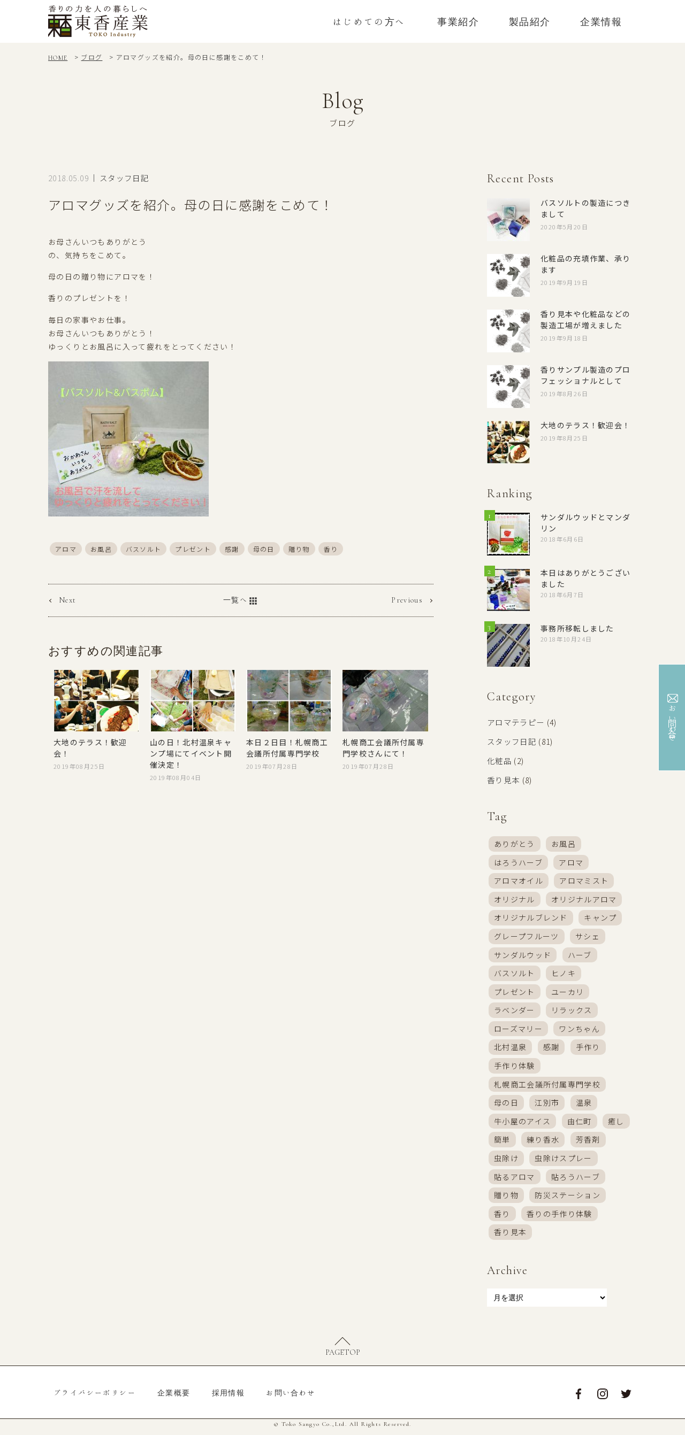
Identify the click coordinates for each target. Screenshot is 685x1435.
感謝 (232, 548)
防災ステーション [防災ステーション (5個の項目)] (568, 1199)
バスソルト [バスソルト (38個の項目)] (514, 973)
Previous (407, 600)
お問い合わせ (290, 1398)
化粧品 (499, 759)
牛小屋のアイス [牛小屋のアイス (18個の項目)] (522, 1123)
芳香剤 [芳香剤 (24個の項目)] (588, 1142)
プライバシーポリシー (95, 1398)
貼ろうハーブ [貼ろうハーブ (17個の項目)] (575, 1180)
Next (67, 600)
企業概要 (174, 1398)
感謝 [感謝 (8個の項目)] (551, 1048)
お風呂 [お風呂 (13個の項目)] (563, 841)
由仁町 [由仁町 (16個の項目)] (579, 1123)
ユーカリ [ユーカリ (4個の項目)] (567, 992)
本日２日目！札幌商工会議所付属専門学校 (287, 747)
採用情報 (228, 1398)
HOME (58, 57)
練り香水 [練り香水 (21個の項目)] (543, 1142)
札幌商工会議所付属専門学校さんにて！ (383, 747)
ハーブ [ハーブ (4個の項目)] (580, 954)
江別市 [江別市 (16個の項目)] (547, 1105)
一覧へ (240, 601)
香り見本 (503, 778)
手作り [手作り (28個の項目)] (588, 1048)
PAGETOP (342, 1358)
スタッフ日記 (124, 177)
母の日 (264, 548)
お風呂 (101, 548)
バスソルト (144, 548)
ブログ (92, 56)
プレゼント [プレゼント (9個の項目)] (514, 992)
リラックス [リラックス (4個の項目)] (571, 1011)
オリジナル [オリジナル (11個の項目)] (514, 898)
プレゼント (193, 548)
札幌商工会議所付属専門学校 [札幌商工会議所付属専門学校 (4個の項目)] (547, 1086)
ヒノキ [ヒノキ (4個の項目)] (563, 973)
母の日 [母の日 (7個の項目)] (506, 1105)
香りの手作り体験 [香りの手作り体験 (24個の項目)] (559, 1218)
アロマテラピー (516, 721)
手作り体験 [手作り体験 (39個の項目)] (514, 1067)
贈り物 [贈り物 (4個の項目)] (506, 1199)
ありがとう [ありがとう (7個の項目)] (514, 841)
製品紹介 (530, 21)
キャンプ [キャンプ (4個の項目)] (601, 917)
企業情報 (601, 21)
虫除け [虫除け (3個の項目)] (506, 1161)
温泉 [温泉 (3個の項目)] (584, 1105)
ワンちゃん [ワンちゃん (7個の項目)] (579, 1029)
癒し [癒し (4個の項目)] (616, 1123)
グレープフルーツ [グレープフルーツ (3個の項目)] (526, 935)
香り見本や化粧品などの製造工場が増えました (586, 319)
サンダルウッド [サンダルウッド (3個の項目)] (523, 954)
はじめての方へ (369, 21)
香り (332, 548)
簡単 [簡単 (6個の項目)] (502, 1142)
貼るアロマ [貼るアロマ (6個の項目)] (514, 1180)
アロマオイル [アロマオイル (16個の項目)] (518, 879)
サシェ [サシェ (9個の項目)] (588, 935)
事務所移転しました (578, 628)
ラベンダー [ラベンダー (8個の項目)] (514, 1011)
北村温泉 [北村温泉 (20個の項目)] (510, 1048)
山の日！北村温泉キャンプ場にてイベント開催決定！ (191, 752)
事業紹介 (458, 21)
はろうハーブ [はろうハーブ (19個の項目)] (518, 860)
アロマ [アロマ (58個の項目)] (571, 860)
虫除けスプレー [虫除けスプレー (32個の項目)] (564, 1161)
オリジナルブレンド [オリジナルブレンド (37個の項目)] (531, 917)
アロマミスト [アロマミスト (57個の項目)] (584, 879)
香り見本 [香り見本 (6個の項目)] (510, 1236)
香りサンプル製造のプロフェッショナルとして (586, 375)
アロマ (66, 548)
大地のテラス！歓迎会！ (586, 425)
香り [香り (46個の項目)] (502, 1218)
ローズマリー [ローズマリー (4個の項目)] (518, 1029)
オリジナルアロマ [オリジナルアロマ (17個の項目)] (584, 898)
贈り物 (299, 548)
